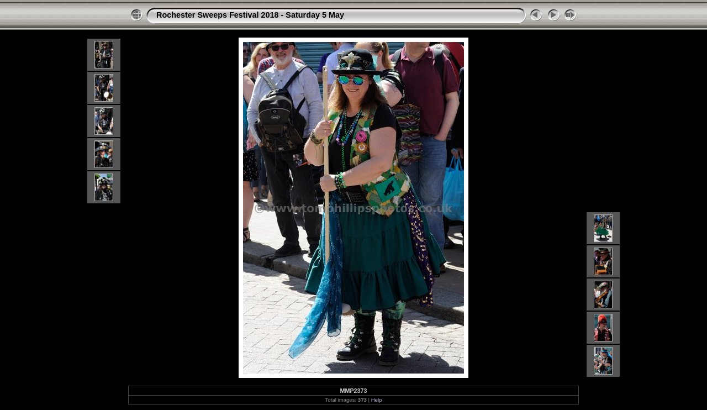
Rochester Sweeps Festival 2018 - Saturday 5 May (250, 14)
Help (376, 400)
